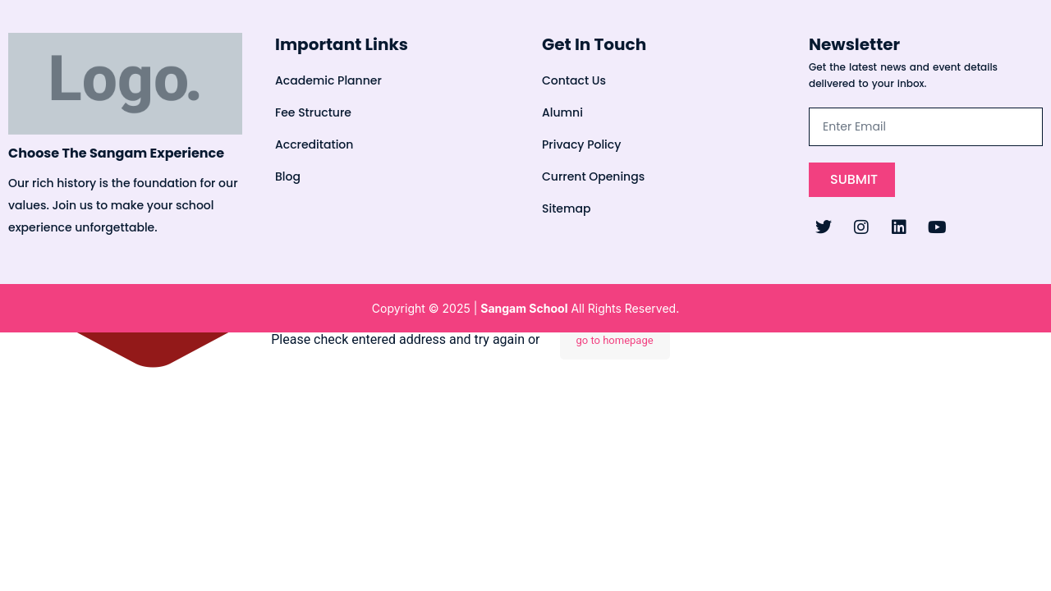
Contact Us (574, 80)
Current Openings (593, 176)
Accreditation (314, 144)
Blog (288, 176)
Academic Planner (328, 80)
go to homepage (615, 340)
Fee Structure (313, 112)
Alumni (562, 112)
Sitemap (566, 208)
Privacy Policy (581, 144)
